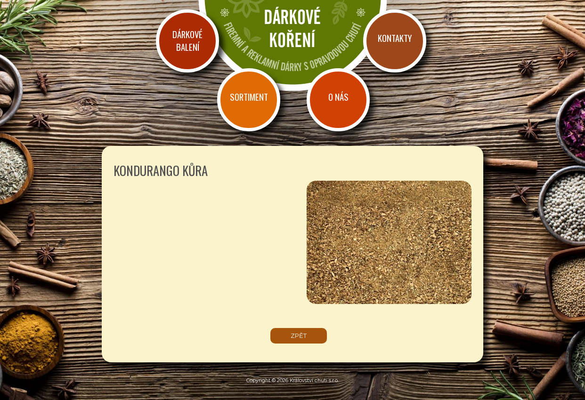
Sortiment (249, 96)
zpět (299, 335)
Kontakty (395, 38)
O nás (338, 96)
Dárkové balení (187, 40)
